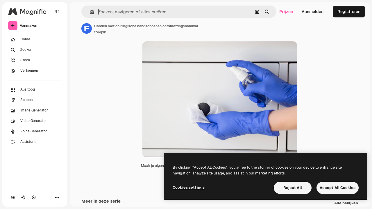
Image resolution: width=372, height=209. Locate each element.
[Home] (35, 39)
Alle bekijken (346, 203)
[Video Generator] (35, 121)
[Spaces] (35, 100)
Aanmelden (312, 11)
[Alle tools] (35, 89)
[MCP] (33, 197)
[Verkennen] (35, 70)
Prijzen (286, 11)
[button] (90, 12)
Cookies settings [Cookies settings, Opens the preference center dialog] (189, 187)
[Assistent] (35, 142)
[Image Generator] (35, 110)
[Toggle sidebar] (57, 11)
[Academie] (12, 197)
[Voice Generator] (35, 131)
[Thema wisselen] (23, 197)
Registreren (348, 11)
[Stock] (35, 60)
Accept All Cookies (337, 187)
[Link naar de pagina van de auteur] (86, 28)
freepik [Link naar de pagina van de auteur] (100, 32)
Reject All (292, 187)
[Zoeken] (35, 50)
